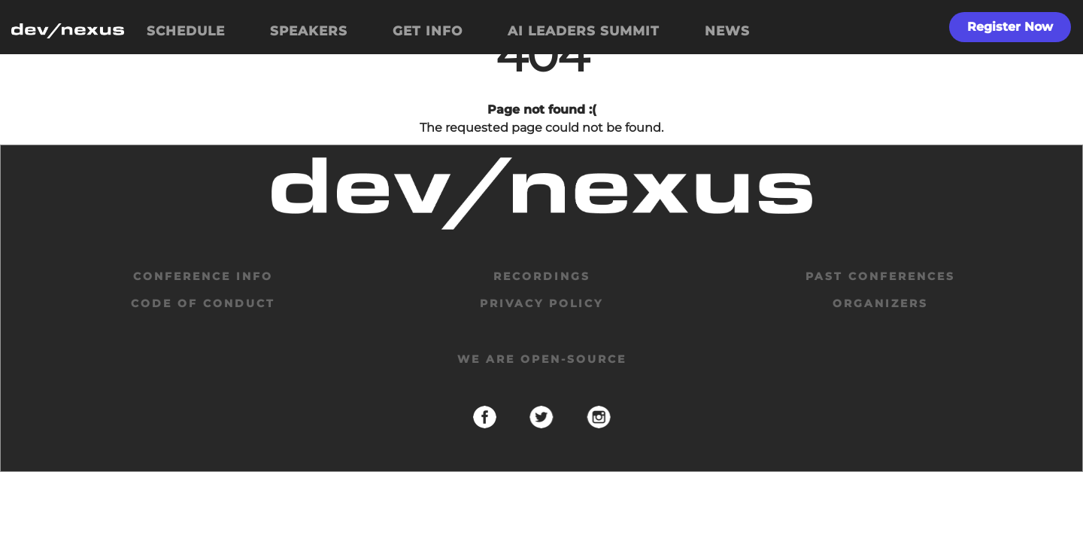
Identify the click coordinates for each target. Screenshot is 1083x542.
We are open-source (541, 359)
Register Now (1010, 27)
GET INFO (428, 30)
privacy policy (541, 303)
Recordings (541, 276)
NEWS (727, 30)
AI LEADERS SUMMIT (584, 30)
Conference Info (203, 276)
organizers (880, 303)
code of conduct (203, 303)
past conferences (880, 276)
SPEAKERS (308, 30)
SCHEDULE (186, 30)
